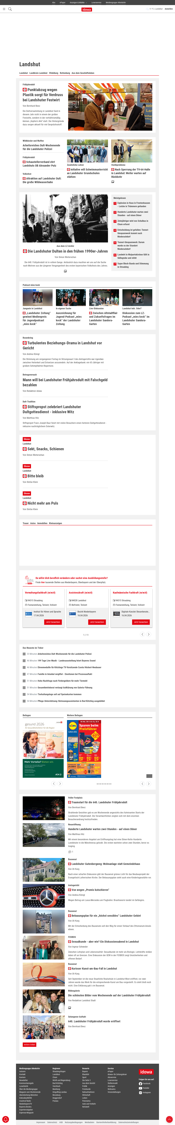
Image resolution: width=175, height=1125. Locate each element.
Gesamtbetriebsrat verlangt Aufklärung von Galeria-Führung (65, 687)
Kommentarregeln (26, 1083)
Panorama (86, 1101)
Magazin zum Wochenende (30, 1092)
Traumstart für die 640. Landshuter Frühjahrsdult (97, 802)
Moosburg (56, 1095)
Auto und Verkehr (89, 1104)
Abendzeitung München (28, 1095)
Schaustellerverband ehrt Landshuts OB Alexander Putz (39, 163)
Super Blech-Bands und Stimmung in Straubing (133, 265)
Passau (55, 1101)
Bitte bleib (33, 476)
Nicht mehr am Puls (40, 503)
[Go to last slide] (142, 634)
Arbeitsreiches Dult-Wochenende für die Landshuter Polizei (41, 147)
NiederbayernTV (25, 1104)
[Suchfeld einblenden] (10, 9)
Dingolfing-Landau (60, 1092)
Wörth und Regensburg (61, 1080)
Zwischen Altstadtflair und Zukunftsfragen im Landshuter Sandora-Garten (103, 318)
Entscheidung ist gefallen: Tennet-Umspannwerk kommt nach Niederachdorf (133, 233)
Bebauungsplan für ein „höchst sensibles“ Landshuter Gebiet (104, 915)
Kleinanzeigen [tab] (55, 523)
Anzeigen (111, 1086)
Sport (84, 1077)
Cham (55, 1077)
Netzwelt (85, 1107)
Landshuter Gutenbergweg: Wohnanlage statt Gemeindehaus (104, 864)
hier (43, 582)
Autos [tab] (33, 523)
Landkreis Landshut (38, 73)
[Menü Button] (4, 9)
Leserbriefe (23, 1086)
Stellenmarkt (113, 1083)
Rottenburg (65, 73)
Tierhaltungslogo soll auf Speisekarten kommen (59, 694)
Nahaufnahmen (88, 1092)
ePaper (62, 2)
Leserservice (96, 2)
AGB (61, 1122)
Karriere (22, 1077)
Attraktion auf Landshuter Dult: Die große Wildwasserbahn (42, 180)
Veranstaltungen (114, 1092)
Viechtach (56, 1086)
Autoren (22, 1071)
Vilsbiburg (53, 73)
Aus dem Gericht (88, 1083)
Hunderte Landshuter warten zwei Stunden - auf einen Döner (133, 214)
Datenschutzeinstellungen (128, 1122)
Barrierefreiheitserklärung (106, 1122)
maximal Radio (25, 1101)
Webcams (111, 1089)
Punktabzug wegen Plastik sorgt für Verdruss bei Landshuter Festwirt (43, 94)
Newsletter (23, 1080)
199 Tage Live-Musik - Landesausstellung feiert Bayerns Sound (66, 660)
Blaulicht (85, 1074)
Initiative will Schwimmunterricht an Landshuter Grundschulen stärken (87, 173)
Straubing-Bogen (59, 1071)
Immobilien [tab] (42, 523)
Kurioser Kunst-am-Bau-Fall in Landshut (92, 968)
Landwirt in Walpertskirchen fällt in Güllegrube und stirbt (133, 256)
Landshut (23, 73)
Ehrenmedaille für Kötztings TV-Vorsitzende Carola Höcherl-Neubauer (69, 667)
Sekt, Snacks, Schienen (43, 449)
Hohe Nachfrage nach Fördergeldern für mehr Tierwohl (62, 681)
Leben (84, 1098)
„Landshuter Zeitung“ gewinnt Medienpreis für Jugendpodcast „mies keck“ (37, 318)
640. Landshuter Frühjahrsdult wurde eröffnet (94, 1021)
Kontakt (22, 1074)
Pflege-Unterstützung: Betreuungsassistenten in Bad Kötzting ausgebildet (71, 701)
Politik (84, 1086)
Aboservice (112, 1077)
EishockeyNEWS (25, 1098)
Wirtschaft (86, 1095)
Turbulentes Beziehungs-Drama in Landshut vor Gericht (62, 345)
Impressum (40, 1122)
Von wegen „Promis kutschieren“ (88, 889)
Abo (53, 2)
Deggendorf (57, 1098)
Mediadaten (89, 1122)
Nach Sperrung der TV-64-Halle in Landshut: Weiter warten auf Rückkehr (130, 173)
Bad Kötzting (58, 1083)
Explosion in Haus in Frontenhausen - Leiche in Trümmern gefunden (134, 205)
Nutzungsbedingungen (74, 1122)
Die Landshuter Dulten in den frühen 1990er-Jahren (65, 251)
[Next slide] (148, 634)
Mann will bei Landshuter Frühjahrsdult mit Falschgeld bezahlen (65, 382)
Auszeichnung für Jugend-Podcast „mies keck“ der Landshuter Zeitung (69, 318)
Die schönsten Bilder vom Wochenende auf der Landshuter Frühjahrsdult (109, 995)
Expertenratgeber (26, 1110)
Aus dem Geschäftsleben (83, 73)
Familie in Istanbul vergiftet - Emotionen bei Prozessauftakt (65, 674)
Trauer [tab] (26, 523)
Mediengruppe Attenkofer (116, 2)
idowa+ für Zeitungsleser (117, 1074)
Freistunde (86, 1089)
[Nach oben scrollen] (169, 1119)
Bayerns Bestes (25, 1107)
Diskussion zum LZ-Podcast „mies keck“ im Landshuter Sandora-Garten (135, 318)
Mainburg (56, 1089)
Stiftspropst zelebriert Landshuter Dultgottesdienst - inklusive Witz (52, 409)
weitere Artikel (29, 1044)
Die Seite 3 (86, 1080)
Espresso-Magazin (26, 1113)
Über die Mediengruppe (28, 1089)
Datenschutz (52, 1122)
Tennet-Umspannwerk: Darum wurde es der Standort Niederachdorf (131, 245)
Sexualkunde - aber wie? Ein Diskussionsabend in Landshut (103, 941)
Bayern (85, 1071)
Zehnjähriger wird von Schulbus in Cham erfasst (133, 223)
